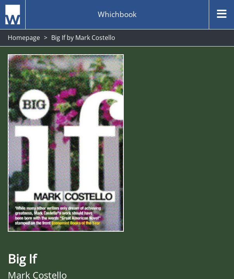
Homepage (24, 37)
